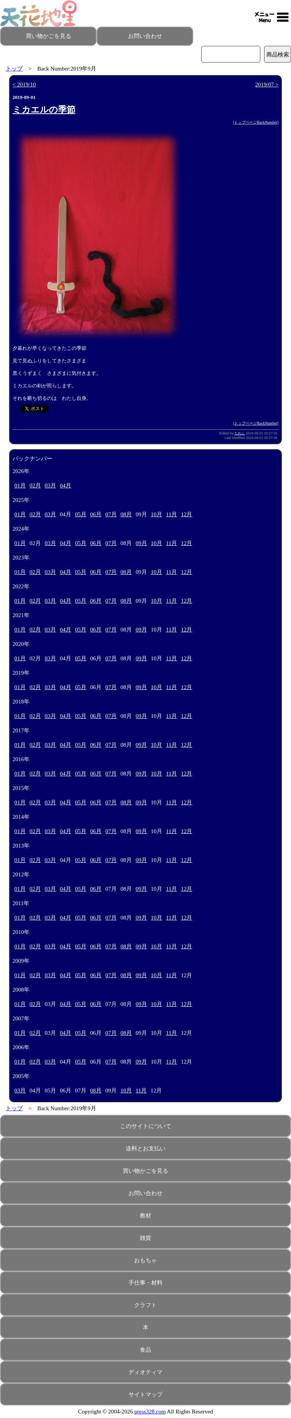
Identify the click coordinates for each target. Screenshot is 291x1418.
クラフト (145, 1305)
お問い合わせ (145, 36)
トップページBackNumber (255, 122)
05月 (80, 514)
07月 (111, 514)
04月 (65, 486)
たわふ (240, 433)
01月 (20, 486)
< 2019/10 (24, 84)
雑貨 (145, 1238)
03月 (50, 486)
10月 (156, 514)
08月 (126, 514)
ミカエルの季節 (44, 109)
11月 (171, 514)
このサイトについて (145, 1126)
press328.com (150, 1412)
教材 (145, 1216)
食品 (145, 1350)
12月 (186, 514)
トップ (14, 69)
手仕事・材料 (145, 1283)
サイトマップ (145, 1394)
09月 (141, 543)
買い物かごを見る (48, 36)
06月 (96, 514)
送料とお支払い (146, 1148)
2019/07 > (266, 84)
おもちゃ (145, 1260)
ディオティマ (145, 1372)
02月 (35, 486)
